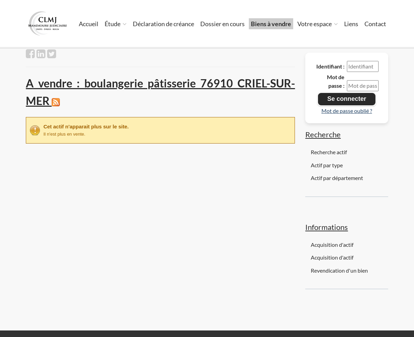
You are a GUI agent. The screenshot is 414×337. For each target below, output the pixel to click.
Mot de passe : (335, 81)
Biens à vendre (271, 24)
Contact (375, 24)
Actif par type (327, 165)
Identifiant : (330, 66)
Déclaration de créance (163, 24)
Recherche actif (329, 152)
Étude (116, 24)
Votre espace (317, 24)
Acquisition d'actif (332, 244)
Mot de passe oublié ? (346, 110)
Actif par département (337, 178)
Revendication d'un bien (339, 270)
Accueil (88, 24)
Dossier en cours (222, 24)
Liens (351, 24)
